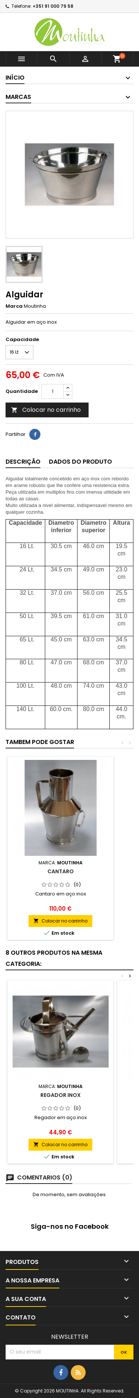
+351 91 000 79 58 (53, 6)
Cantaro (60, 871)
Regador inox (60, 1095)
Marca (14, 306)
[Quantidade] (53, 391)
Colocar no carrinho (46, 410)
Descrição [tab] (23, 461)
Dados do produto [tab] (80, 461)
